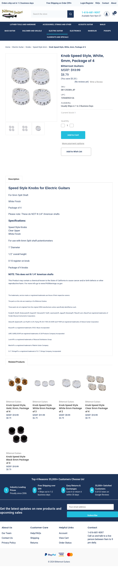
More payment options (73, 143)
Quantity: (65, 121)
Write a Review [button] (96, 81)
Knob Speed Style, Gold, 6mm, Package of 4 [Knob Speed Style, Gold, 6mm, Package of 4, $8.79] (17, 408)
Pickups (108, 31)
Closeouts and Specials (59, 37)
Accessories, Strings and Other (58, 24)
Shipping (34, 538)
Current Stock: (68, 112)
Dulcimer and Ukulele (33, 31)
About (113, 3)
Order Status (65, 542)
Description (13, 179)
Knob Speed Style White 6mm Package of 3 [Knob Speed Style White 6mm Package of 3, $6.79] (44, 408)
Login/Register (86, 3)
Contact (105, 3)
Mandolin (93, 31)
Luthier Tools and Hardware (24, 24)
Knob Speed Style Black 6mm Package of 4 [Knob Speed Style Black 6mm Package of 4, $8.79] (17, 459)
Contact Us (7, 538)
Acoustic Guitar (86, 24)
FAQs (97, 3)
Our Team (6, 533)
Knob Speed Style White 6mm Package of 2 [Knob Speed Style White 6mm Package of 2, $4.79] (70, 408)
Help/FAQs (35, 533)
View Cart (64, 538)
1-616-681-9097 (91, 12)
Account (63, 533)
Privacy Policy (9, 542)
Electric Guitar (57, 31)
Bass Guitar (11, 31)
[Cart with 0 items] (113, 14)
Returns (34, 542)
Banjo (104, 24)
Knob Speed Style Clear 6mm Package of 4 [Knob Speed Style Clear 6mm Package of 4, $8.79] (96, 408)
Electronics (76, 31)
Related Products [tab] (16, 361)
